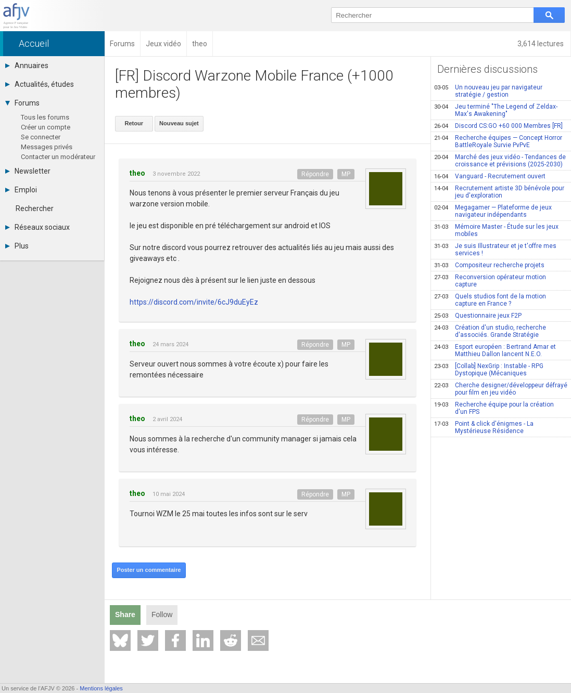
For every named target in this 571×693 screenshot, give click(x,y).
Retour (133, 123)
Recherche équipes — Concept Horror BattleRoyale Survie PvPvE (498, 141)
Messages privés (46, 147)
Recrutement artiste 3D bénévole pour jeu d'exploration (499, 192)
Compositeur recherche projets (489, 265)
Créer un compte (45, 127)
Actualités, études (39, 84)
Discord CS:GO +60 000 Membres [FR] (498, 125)
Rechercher (35, 208)
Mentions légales (101, 688)
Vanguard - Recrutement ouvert (489, 176)
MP (345, 173)
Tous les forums (45, 117)
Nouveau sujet (178, 123)
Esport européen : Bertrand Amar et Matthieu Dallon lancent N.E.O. (495, 350)
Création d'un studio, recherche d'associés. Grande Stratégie (490, 331)
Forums (22, 103)
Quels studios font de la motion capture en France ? (490, 300)
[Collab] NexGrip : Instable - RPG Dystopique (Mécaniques (488, 369)
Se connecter (40, 137)
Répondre (315, 173)
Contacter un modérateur (58, 157)
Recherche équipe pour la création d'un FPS (494, 408)
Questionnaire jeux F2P (478, 315)
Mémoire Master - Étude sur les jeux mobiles (496, 230)
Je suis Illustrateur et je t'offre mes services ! (495, 249)
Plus (17, 246)
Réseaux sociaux (37, 227)
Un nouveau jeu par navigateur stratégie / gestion (488, 91)
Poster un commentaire (148, 570)
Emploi (21, 190)
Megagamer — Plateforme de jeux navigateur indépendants (493, 211)
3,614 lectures (541, 44)
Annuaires (26, 65)
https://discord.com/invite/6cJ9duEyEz (194, 302)
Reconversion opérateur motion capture (490, 280)
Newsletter (27, 171)
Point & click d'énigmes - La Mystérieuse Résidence (484, 427)
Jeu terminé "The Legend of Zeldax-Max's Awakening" (495, 110)
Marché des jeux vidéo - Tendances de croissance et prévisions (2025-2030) (500, 160)
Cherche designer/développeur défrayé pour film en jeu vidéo (500, 389)
